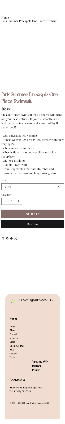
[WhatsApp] (3, 238)
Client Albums (17, 346)
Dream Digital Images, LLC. (36, 300)
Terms (13, 357)
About (13, 330)
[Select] (32, 186)
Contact (13, 353)
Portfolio (14, 334)
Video (12, 342)
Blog (12, 349)
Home (12, 326)
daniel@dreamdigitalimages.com (26, 387)
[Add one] (18, 201)
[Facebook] (7, 238)
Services (14, 338)
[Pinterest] (11, 238)
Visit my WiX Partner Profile (40, 366)
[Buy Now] (32, 224)
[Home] (5, 17)
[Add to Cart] (32, 214)
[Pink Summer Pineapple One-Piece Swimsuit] (29, 21)
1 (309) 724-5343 (22, 391)
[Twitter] (15, 238)
